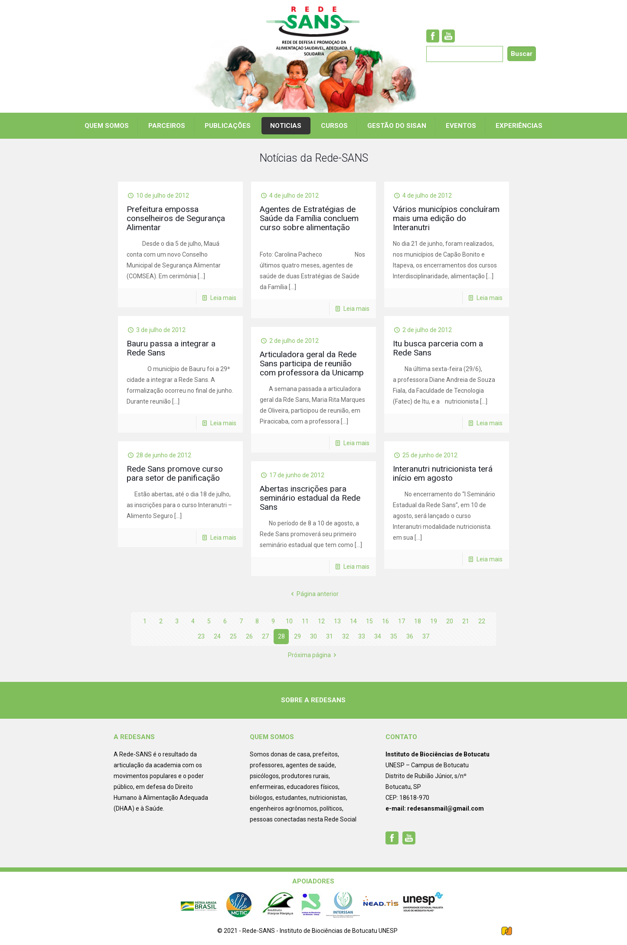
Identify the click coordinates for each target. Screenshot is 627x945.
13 (337, 621)
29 (297, 636)
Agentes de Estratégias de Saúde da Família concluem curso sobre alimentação (309, 218)
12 (321, 621)
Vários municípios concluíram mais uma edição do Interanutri (446, 218)
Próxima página (314, 655)
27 (265, 636)
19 (433, 621)
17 (401, 621)
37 (425, 636)
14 (353, 621)
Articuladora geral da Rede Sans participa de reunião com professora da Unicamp (312, 363)
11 (305, 621)
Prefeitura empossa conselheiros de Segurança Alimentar (176, 218)
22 (481, 621)
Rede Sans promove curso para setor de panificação (175, 473)
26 (249, 636)
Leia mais (223, 297)
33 (361, 636)
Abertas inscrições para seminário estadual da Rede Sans (310, 498)
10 (289, 621)
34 (377, 636)
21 (465, 621)
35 (393, 636)
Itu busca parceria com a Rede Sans (438, 348)
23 (201, 636)
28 (281, 636)
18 (417, 621)
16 (385, 621)
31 (329, 636)
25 (233, 636)
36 (409, 636)
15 (369, 621)
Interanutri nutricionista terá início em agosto (443, 473)
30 (313, 636)
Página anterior (313, 593)
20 (449, 621)
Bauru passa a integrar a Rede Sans (171, 348)
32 (345, 636)
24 (217, 636)
